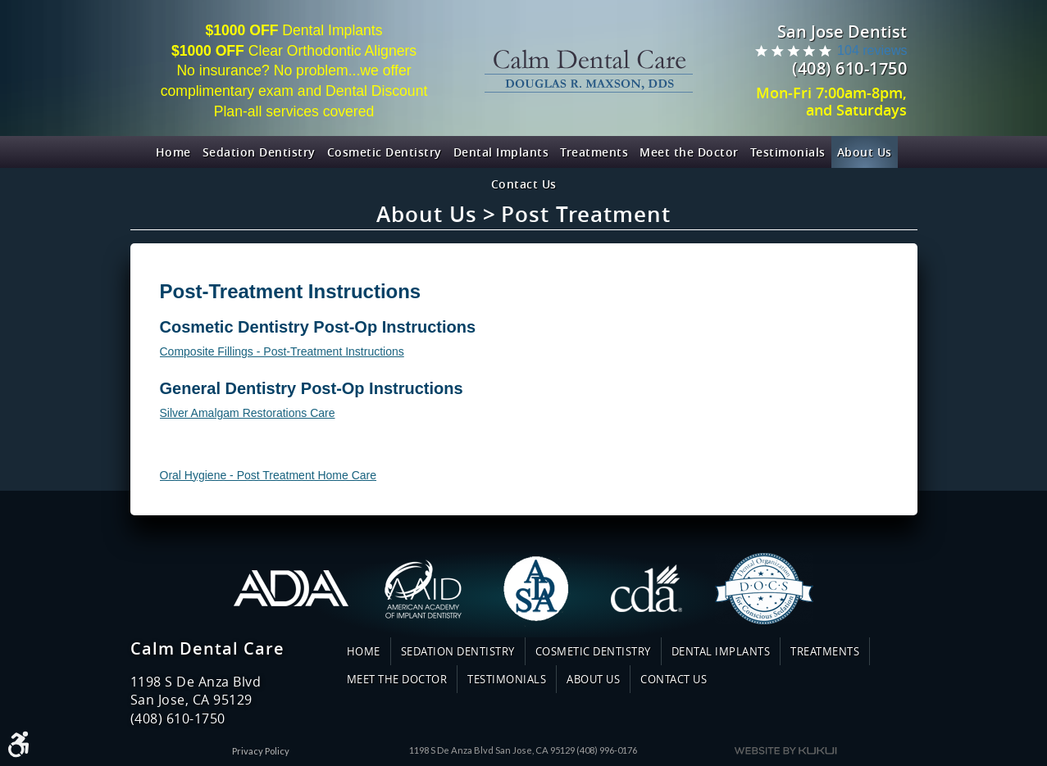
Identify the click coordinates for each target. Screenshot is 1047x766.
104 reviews (872, 50)
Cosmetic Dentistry (384, 152)
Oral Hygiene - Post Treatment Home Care (268, 475)
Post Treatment (586, 214)
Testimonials (788, 152)
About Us (864, 152)
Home (173, 152)
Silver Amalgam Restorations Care (247, 412)
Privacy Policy (260, 751)
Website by (785, 751)
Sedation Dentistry (259, 152)
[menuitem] (173, 152)
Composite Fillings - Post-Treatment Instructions (282, 351)
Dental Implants (501, 152)
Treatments (594, 152)
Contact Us (524, 184)
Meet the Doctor (689, 152)
